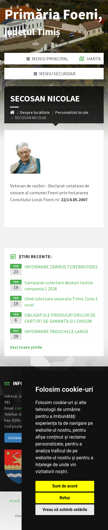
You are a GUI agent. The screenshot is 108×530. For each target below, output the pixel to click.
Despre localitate (35, 112)
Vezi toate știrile (26, 347)
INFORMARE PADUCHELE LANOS (56, 331)
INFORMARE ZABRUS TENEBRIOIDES (61, 267)
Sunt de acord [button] (64, 486)
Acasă (15, 500)
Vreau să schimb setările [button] (64, 509)
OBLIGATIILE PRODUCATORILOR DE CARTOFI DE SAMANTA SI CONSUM (60, 318)
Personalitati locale (71, 112)
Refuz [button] (65, 498)
